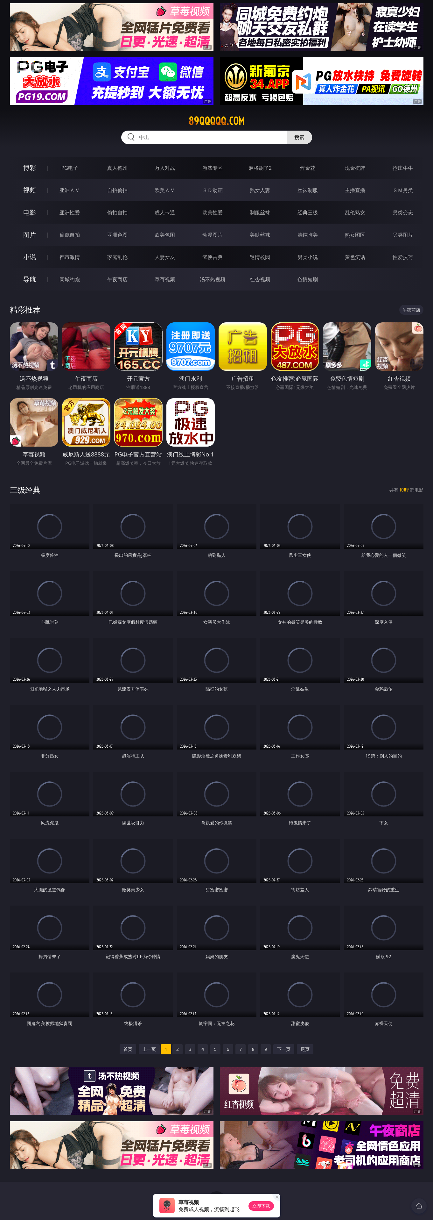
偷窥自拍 (69, 234)
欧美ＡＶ (165, 190)
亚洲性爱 (69, 212)
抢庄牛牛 (403, 167)
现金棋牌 (355, 167)
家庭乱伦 (117, 257)
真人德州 (117, 167)
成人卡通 (165, 212)
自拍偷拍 (117, 190)
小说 (29, 257)
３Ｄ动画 (212, 190)
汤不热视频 (212, 279)
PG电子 (69, 167)
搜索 (299, 137)
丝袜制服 (307, 190)
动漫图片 (212, 234)
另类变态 (403, 212)
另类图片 (403, 234)
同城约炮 (69, 279)
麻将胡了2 (260, 167)
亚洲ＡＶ (69, 190)
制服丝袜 (260, 212)
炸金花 (307, 167)
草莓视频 (165, 279)
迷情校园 (260, 257)
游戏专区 (212, 167)
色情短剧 (307, 279)
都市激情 (69, 257)
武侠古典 (212, 257)
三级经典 (25, 489)
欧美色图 (165, 234)
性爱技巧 (403, 257)
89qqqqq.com (216, 121)
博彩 (29, 167)
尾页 (305, 1049)
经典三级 (307, 212)
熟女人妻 (260, 190)
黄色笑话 (355, 257)
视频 (29, 190)
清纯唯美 (307, 234)
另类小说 (307, 257)
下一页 (283, 1049)
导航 (29, 279)
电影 (29, 212)
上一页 (149, 1049)
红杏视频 (260, 279)
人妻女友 (165, 257)
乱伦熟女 (355, 212)
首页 (127, 1049)
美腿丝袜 (260, 234)
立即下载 (261, 1206)
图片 (29, 234)
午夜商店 (117, 279)
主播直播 (355, 190)
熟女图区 (355, 234)
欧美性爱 (212, 212)
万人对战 (165, 167)
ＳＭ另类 (403, 190)
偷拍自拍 (117, 212)
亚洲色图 (117, 234)
